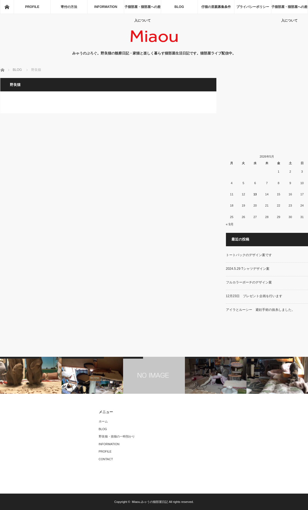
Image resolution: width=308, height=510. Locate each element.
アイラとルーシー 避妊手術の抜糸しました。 (260, 310)
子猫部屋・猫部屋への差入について (142, 9)
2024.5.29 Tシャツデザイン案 (248, 269)
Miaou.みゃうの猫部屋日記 (150, 501)
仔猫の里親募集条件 (216, 7)
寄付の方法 (69, 7)
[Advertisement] (267, 112)
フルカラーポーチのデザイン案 (249, 282)
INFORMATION (105, 7)
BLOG (179, 7)
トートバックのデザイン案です (249, 255)
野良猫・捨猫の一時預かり (117, 436)
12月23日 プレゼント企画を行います (254, 296)
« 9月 (230, 224)
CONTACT (106, 459)
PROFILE (32, 7)
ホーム (103, 421)
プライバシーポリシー (252, 7)
